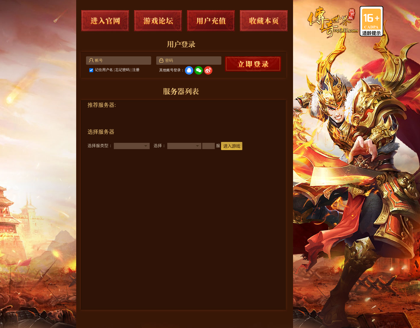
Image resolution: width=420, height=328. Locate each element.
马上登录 (253, 64)
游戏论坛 (158, 20)
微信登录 (198, 70)
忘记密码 (122, 70)
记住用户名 (104, 70)
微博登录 (208, 70)
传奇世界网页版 (333, 22)
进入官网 (105, 20)
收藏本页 (264, 20)
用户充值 (211, 20)
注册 (136, 70)
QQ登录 (189, 70)
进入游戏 (232, 146)
